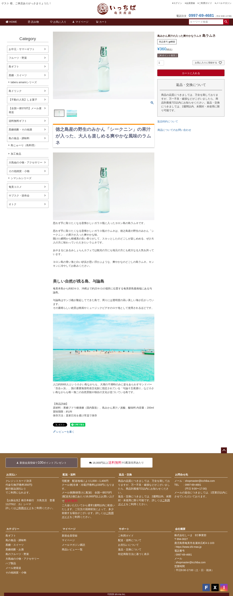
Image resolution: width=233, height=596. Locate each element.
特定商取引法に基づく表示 (133, 554)
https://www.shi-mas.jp (189, 546)
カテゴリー (12, 528)
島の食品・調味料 (19, 138)
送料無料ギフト (18, 120)
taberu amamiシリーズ (24, 82)
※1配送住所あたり (116, 462)
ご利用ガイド (205, 3)
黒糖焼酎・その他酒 (20, 129)
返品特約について (167, 121)
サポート (124, 528)
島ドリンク (15, 90)
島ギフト (14, 66)
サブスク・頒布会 (19, 195)
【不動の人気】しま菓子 (23, 99)
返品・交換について (129, 549)
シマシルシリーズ (21, 178)
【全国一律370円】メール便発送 (25, 110)
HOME (11, 21)
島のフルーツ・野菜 (17, 554)
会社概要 (180, 528)
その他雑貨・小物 (19, 171)
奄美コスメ (15, 186)
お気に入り (58, 21)
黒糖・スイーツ (18, 75)
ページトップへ (224, 450)
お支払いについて (128, 544)
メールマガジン (224, 3)
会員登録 (190, 3)
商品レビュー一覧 (72, 549)
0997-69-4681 (201, 15)
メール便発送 (13, 567)
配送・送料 (69, 474)
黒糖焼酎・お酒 (15, 549)
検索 (226, 21)
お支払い (11, 474)
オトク (12, 204)
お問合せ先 (181, 474)
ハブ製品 (11, 563)
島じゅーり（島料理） (24, 145)
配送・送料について (129, 540)
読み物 (33, 21)
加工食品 (16, 153)
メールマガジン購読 (73, 544)
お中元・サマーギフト (22, 49)
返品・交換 (125, 474)
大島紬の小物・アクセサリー (25, 162)
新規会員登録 (69, 535)
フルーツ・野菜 (18, 57)
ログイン (177, 3)
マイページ (80, 21)
